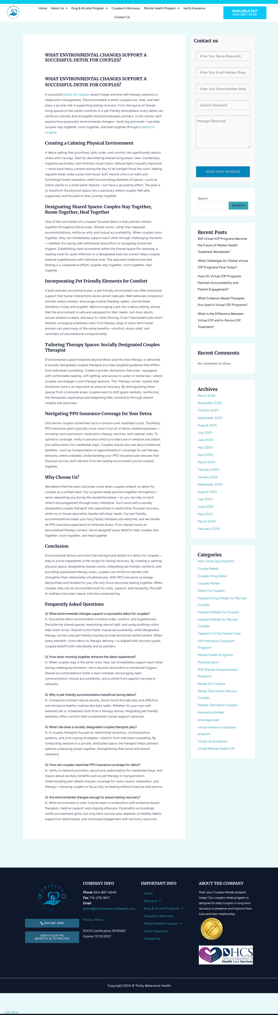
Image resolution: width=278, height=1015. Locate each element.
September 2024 (210, 484)
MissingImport (208, 662)
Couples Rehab (209, 583)
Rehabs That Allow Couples (217, 705)
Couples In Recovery (126, 8)
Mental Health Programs (215, 655)
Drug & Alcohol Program (89, 8)
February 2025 (208, 469)
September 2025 (210, 418)
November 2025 (210, 403)
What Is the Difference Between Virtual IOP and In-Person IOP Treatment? (220, 320)
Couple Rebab (208, 568)
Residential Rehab (211, 712)
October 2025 (208, 410)
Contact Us (122, 17)
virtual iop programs (212, 741)
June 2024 (206, 507)
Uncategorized (208, 720)
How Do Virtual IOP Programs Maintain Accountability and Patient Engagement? (219, 282)
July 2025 (205, 432)
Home (43, 8)
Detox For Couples (211, 591)
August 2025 (207, 425)
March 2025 (206, 462)
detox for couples (77, 94)
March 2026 (206, 395)
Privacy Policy (93, 920)
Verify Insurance (194, 8)
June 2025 (205, 440)
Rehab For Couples (211, 684)
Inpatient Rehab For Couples (218, 612)
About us (59, 8)
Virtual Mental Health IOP (216, 748)
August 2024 (207, 492)
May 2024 (205, 514)
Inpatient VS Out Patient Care (219, 633)
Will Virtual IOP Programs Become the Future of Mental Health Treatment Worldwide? (222, 245)
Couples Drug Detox (212, 576)
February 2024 (209, 529)
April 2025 (205, 455)
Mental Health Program (161, 8)
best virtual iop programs (216, 561)
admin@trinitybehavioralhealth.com (109, 909)
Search (203, 198)
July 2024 (205, 499)
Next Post (176, 850)
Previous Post (35, 850)
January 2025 (208, 477)
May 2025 (205, 447)
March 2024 (207, 521)
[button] (59, 8)
